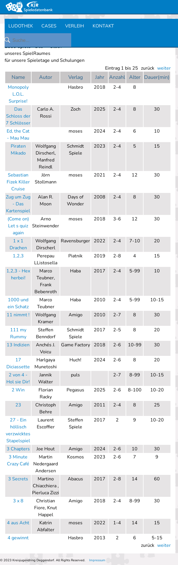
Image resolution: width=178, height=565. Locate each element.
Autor (45, 77)
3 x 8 (18, 501)
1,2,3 (18, 256)
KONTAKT (103, 26)
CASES (48, 26)
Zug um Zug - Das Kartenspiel (18, 204)
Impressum (97, 560)
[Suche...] (41, 40)
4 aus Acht (18, 523)
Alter (134, 77)
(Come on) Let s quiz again (18, 226)
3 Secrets (18, 479)
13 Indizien (18, 345)
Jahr (99, 77)
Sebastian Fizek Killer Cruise (18, 182)
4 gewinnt (18, 538)
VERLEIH (74, 26)
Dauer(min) (157, 77)
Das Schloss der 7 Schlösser (18, 116)
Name (18, 77)
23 (18, 405)
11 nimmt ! (18, 315)
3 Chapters (18, 449)
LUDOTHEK (20, 26)
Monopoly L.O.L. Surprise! (18, 94)
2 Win (18, 390)
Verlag (75, 77)
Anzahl (117, 77)
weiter (164, 68)
